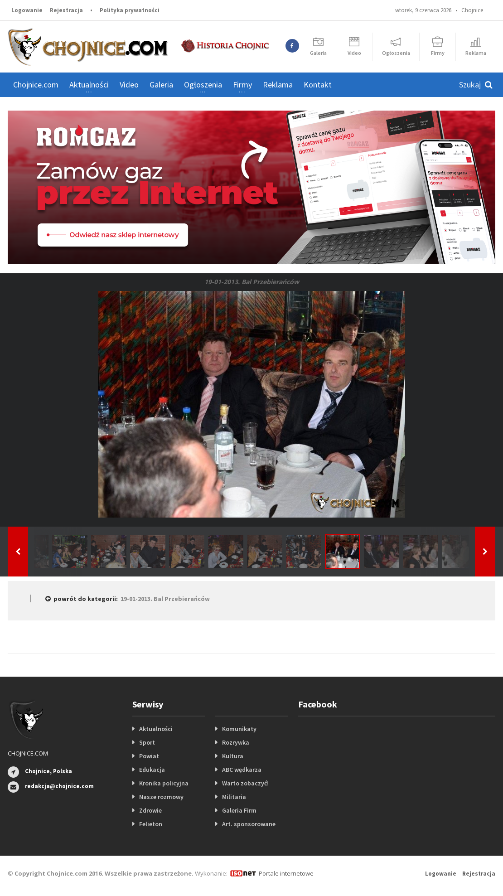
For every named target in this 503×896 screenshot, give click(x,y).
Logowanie (27, 10)
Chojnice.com (35, 84)
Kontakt (318, 84)
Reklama (278, 84)
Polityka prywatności (130, 10)
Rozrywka (235, 742)
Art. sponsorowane (249, 824)
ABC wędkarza (241, 769)
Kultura (232, 756)
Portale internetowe (286, 873)
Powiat (149, 756)
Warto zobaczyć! (245, 783)
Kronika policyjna (164, 783)
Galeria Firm (239, 810)
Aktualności (156, 729)
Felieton (150, 824)
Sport (147, 742)
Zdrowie (150, 810)
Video (129, 84)
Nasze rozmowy (161, 797)
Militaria (234, 797)
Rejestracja (66, 10)
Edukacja (152, 769)
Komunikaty (239, 729)
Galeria (161, 84)
